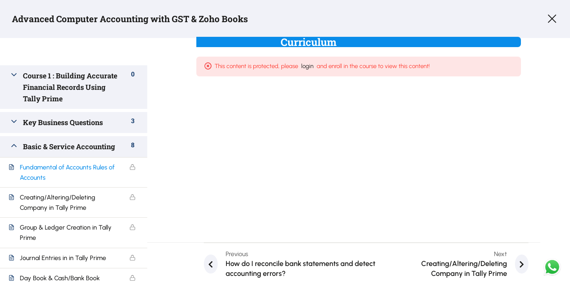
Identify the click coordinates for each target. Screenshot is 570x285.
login (315, 68)
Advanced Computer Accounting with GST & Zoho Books (140, 19)
